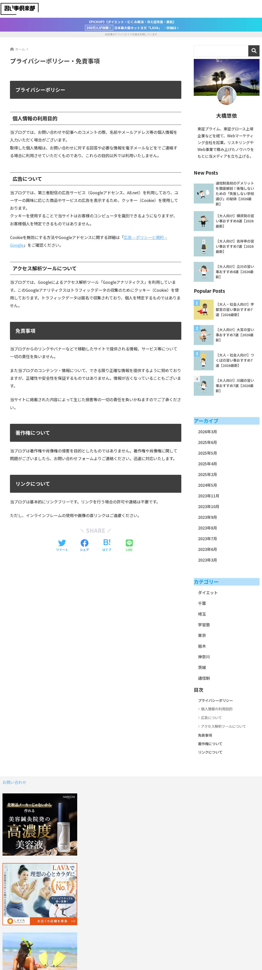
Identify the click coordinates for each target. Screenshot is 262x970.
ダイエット (208, 592)
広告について (211, 717)
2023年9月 (207, 517)
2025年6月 (207, 442)
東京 (202, 635)
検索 (254, 50)
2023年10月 (208, 506)
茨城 (202, 667)
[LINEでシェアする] (129, 545)
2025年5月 (207, 453)
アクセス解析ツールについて (223, 726)
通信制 (204, 678)
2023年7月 (207, 538)
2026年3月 (207, 432)
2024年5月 (207, 485)
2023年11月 (208, 496)
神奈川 (204, 657)
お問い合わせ (14, 782)
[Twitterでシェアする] (62, 545)
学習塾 (204, 625)
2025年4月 (207, 464)
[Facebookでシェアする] (84, 545)
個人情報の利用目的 (216, 708)
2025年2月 (207, 474)
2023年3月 (207, 560)
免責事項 (205, 735)
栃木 (202, 646)
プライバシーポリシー (215, 700)
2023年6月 (207, 549)
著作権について (210, 743)
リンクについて (210, 752)
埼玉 (202, 614)
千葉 (202, 603)
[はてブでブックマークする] (106, 545)
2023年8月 (207, 528)
